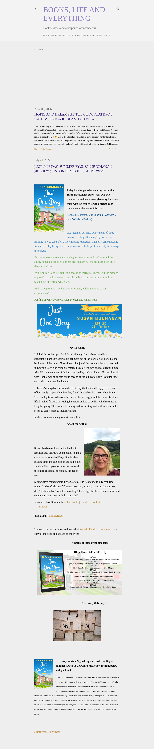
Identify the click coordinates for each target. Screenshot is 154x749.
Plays (107, 35)
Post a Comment (46, 149)
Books (66, 35)
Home (46, 35)
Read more (114, 148)
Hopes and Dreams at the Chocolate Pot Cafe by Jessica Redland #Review (73, 116)
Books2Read (56, 515)
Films (75, 35)
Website (97, 502)
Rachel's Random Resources (95, 529)
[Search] (118, 8)
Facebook (72, 502)
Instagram (43, 506)
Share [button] (36, 149)
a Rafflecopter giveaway (47, 731)
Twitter (85, 502)
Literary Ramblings (90, 35)
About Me (56, 35)
